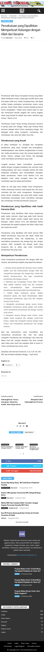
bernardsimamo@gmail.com (27, 555)
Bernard (9, 38)
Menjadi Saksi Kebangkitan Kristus (34, 400)
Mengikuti (37, 466)
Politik (4, 498)
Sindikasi (4, 508)
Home (10, 643)
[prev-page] (21, 454)
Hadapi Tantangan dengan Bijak (21, 447)
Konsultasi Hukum (33, 646)
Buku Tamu (25, 643)
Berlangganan (35, 471)
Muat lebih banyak (22, 522)
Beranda (4, 16)
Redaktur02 (13, 508)
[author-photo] (22, 415)
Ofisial (3, 518)
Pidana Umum (6, 629)
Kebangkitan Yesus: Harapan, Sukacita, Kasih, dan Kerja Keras (11, 401)
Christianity (13, 16)
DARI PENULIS (29, 432)
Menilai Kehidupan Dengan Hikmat (7, 447)
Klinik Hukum (6, 488)
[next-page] (23, 454)
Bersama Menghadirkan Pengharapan (34, 448)
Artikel (17, 574)
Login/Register (19, 646)
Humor (34, 643)
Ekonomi (4, 622)
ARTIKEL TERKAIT (16, 432)
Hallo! (16, 643)
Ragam (3, 625)
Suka (39, 461)
